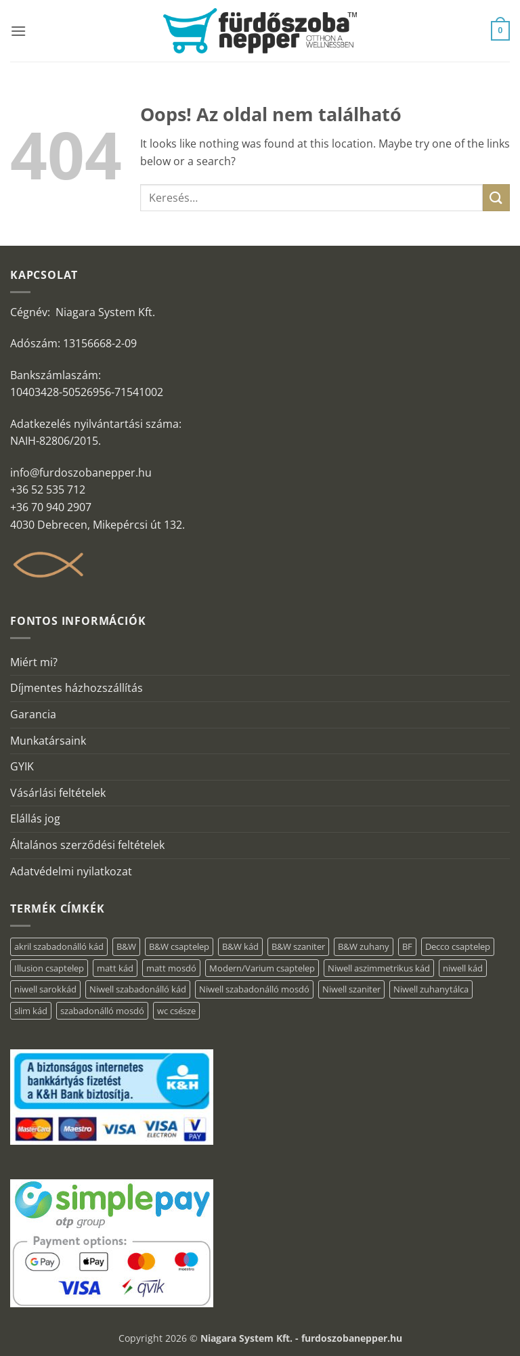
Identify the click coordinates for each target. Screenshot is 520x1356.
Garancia (33, 714)
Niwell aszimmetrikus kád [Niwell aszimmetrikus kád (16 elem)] (379, 968)
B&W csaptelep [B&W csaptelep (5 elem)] (179, 946)
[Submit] (496, 197)
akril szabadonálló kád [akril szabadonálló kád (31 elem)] (59, 946)
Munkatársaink (48, 740)
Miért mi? (34, 662)
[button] (18, 30)
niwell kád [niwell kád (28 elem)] (463, 968)
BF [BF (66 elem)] (407, 946)
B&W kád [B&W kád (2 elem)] (240, 946)
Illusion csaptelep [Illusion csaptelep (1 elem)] (49, 968)
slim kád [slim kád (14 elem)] (30, 1011)
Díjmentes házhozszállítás (76, 687)
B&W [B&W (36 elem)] (126, 946)
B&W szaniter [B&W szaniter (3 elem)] (298, 946)
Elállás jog (35, 818)
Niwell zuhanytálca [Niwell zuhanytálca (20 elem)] (431, 989)
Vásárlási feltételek (58, 792)
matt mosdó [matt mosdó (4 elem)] (171, 968)
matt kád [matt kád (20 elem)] (115, 968)
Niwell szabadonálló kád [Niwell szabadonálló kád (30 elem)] (137, 989)
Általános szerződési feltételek (87, 844)
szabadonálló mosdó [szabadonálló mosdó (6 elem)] (102, 1011)
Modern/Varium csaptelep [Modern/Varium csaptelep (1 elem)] (262, 968)
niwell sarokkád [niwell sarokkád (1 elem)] (45, 989)
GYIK (22, 766)
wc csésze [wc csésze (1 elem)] (176, 1011)
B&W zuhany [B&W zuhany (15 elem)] (363, 946)
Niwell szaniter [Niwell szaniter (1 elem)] (351, 989)
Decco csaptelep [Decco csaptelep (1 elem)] (457, 946)
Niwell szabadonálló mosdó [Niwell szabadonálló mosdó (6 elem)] (254, 989)
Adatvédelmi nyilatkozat (71, 871)
